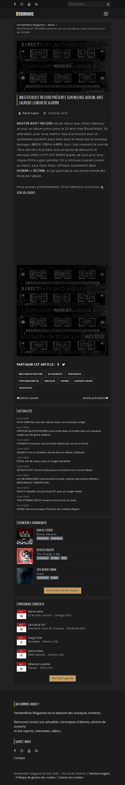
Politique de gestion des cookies (36, 777)
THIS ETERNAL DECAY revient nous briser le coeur (47, 500)
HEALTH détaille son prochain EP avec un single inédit (49, 491)
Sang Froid (35, 637)
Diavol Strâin (45, 530)
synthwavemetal (29, 381)
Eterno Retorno (47, 534)
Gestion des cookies (71, 777)
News (51, 24)
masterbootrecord (31, 374)
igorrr (65, 381)
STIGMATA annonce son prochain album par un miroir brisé (53, 443)
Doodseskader (45, 550)
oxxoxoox (25, 388)
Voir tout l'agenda (62, 678)
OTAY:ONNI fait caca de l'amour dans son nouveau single (51, 422)
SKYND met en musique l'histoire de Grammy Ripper (48, 509)
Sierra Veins (35, 611)
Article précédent (95, 398)
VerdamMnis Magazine (31, 24)
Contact (19, 758)
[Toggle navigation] (106, 13)
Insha (40, 573)
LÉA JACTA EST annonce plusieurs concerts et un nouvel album (55, 470)
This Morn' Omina (47, 569)
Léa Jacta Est (36, 624)
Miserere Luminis (39, 664)
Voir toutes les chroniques (62, 590)
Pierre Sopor (30, 113)
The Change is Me (48, 554)
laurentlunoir (83, 381)
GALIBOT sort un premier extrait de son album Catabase (51, 452)
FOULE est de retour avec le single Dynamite (43, 461)
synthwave (74, 374)
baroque (49, 381)
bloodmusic (55, 374)
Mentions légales (99, 773)
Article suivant (28, 398)
